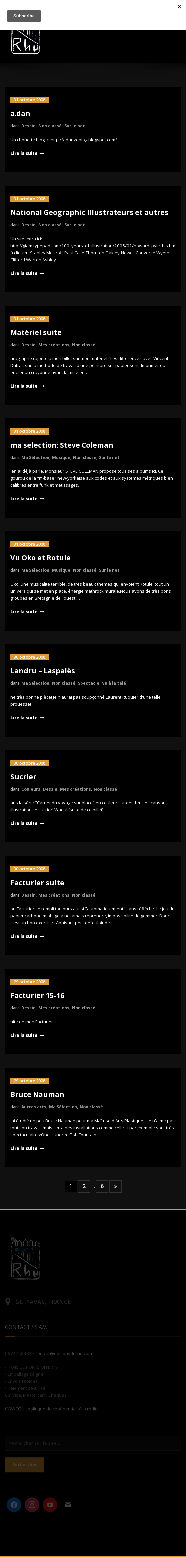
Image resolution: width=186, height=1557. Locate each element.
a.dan (20, 113)
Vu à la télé (114, 683)
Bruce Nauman (37, 1094)
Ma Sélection (35, 457)
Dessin (28, 126)
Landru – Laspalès (42, 670)
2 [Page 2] (84, 1186)
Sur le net (74, 126)
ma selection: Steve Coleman (61, 445)
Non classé (50, 126)
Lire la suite (24, 153)
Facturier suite (37, 882)
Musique (61, 457)
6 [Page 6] (102, 1186)
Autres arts (33, 1107)
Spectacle (88, 683)
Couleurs (30, 789)
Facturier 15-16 (37, 995)
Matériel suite (36, 332)
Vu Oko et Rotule (40, 557)
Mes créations (53, 345)
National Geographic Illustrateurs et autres (89, 212)
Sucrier (23, 776)
